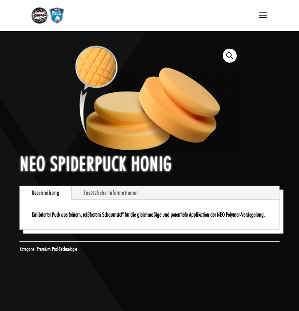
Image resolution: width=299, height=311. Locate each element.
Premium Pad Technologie (57, 249)
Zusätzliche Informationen (110, 193)
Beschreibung (46, 193)
